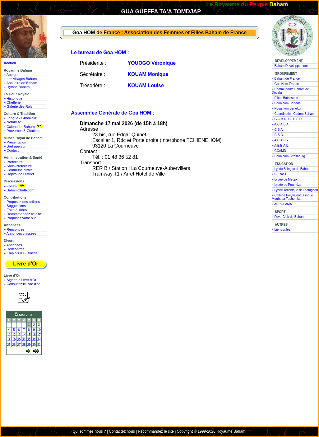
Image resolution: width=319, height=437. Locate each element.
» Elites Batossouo (285, 98)
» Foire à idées (15, 210)
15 (29, 334)
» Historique (13, 98)
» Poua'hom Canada (286, 103)
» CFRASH (280, 174)
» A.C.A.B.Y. (280, 140)
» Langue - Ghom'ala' (20, 118)
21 (23, 339)
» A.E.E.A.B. (280, 145)
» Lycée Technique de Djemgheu (295, 190)
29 (29, 344)
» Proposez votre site (20, 218)
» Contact (11, 150)
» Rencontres (14, 229)
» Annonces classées (20, 233)
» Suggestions (15, 206)
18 (9, 339)
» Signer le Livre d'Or (20, 280)
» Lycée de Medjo (284, 179)
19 (14, 339)
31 (39, 344)
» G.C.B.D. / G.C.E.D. (287, 119)
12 (14, 334)
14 (23, 334)
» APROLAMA (282, 204)
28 (23, 344)
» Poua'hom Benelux (286, 108)
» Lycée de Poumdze (287, 184)
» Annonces (13, 245)
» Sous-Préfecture (18, 166)
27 (19, 344)
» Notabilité (12, 122)
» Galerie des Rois (18, 106)
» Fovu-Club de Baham (288, 216)
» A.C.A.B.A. (280, 124)
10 (39, 329)
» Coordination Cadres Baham (293, 113)
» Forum (15, 186)
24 (39, 339)
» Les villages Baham (20, 79)
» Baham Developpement (290, 66)
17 (39, 334)
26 (14, 344)
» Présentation (15, 142)
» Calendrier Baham (24, 126)
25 (9, 344)
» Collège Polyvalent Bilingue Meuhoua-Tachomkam (292, 197)
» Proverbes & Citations (22, 131)
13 (19, 334)
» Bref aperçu (14, 146)
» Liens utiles (281, 229)
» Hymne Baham (17, 87)
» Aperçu (10, 75)
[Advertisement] (25, 380)
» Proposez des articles (22, 202)
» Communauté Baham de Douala (290, 90)
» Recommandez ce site (22, 214)
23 (34, 339)
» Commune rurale (18, 170)
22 (29, 339)
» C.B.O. (278, 135)
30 (34, 344)
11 (9, 334)
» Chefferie (12, 102)
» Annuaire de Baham (20, 83)
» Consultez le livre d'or (22, 284)
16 (34, 334)
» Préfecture (13, 162)
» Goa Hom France (285, 84)
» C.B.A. (278, 129)
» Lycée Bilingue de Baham (291, 169)
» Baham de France (286, 78)
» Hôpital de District (19, 174)
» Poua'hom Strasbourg (288, 156)
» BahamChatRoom (19, 190)
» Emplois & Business (20, 253)
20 (19, 339)
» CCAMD (279, 151)
